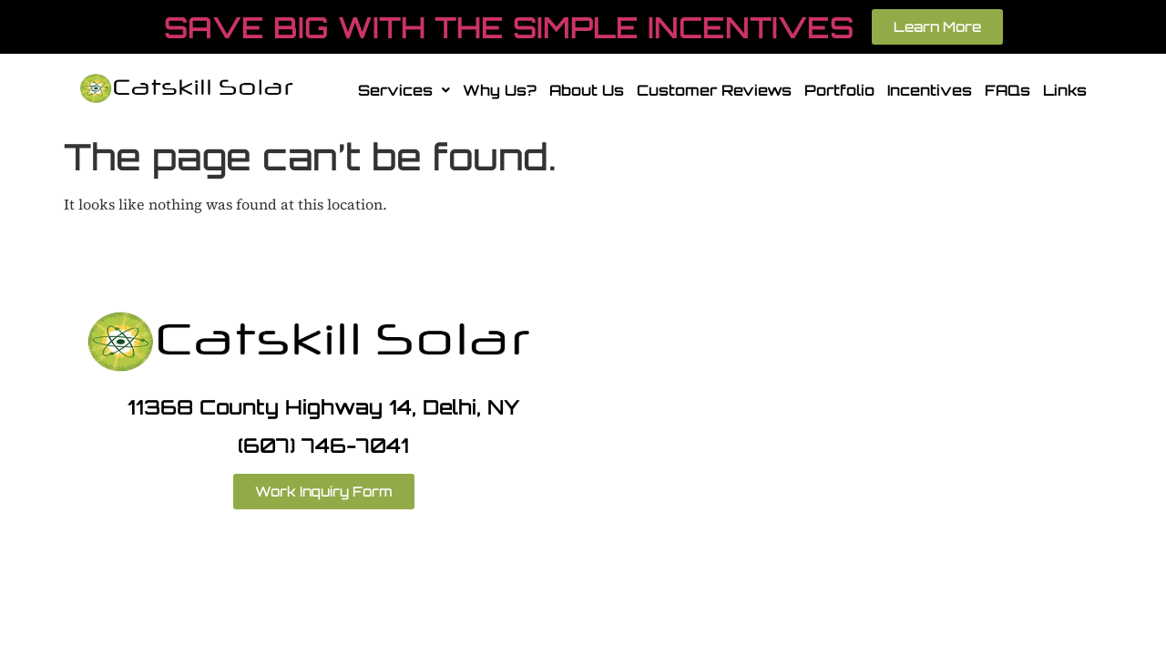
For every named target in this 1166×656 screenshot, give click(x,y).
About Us (586, 90)
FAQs (1007, 90)
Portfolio (839, 90)
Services (404, 90)
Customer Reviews (714, 90)
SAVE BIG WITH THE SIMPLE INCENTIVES (509, 27)
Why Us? (500, 90)
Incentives (929, 90)
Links (1065, 90)
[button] (404, 90)
